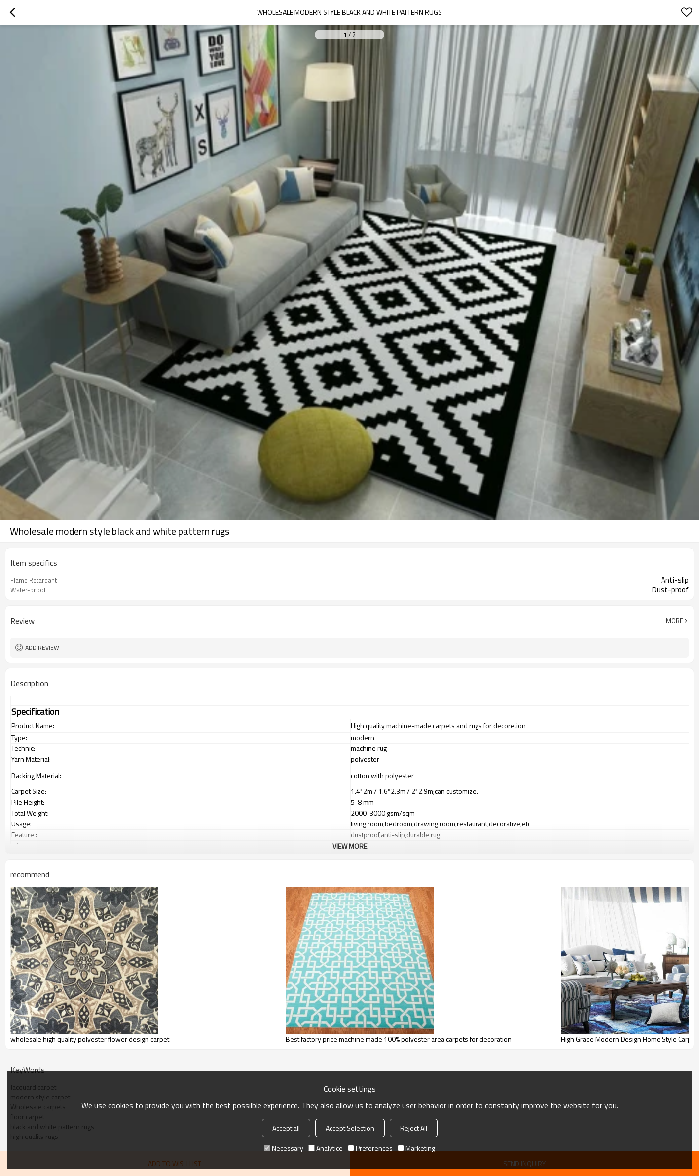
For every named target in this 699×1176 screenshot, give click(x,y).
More (674, 621)
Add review (42, 647)
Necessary (283, 1148)
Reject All (413, 1128)
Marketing (416, 1148)
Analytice (325, 1148)
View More (349, 846)
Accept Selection (350, 1128)
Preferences (370, 1148)
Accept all (286, 1128)
